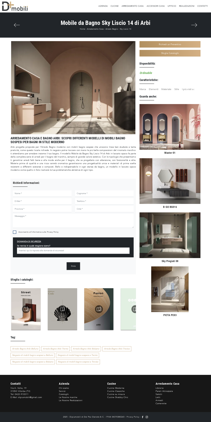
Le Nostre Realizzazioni (70, 400)
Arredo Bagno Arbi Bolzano (86, 348)
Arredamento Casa (133, 6)
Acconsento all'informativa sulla (38, 232)
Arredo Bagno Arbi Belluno (25, 348)
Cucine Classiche (116, 391)
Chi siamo (64, 388)
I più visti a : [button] (188, 89)
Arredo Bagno (112, 29)
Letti (158, 397)
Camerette (161, 403)
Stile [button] (176, 89)
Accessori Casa (156, 6)
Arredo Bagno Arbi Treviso (117, 348)
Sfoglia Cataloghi (170, 53)
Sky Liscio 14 (125, 29)
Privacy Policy (53, 232)
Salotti (159, 394)
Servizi (62, 391)
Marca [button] (142, 89)
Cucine (115, 6)
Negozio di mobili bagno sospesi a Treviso (78, 361)
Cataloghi (64, 394)
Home (82, 29)
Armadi (159, 400)
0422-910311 (22, 394)
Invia (73, 266)
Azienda (103, 6)
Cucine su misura (116, 394)
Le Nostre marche (68, 397)
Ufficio (172, 6)
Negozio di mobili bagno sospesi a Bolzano (32, 361)
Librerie (160, 388)
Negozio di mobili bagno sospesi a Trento (77, 355)
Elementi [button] (153, 89)
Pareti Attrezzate (164, 391)
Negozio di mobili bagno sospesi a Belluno (32, 355)
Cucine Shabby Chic (117, 397)
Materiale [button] (166, 89)
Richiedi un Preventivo (170, 44)
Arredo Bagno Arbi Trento (55, 348)
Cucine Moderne (115, 388)
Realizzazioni (186, 6)
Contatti (202, 6)
